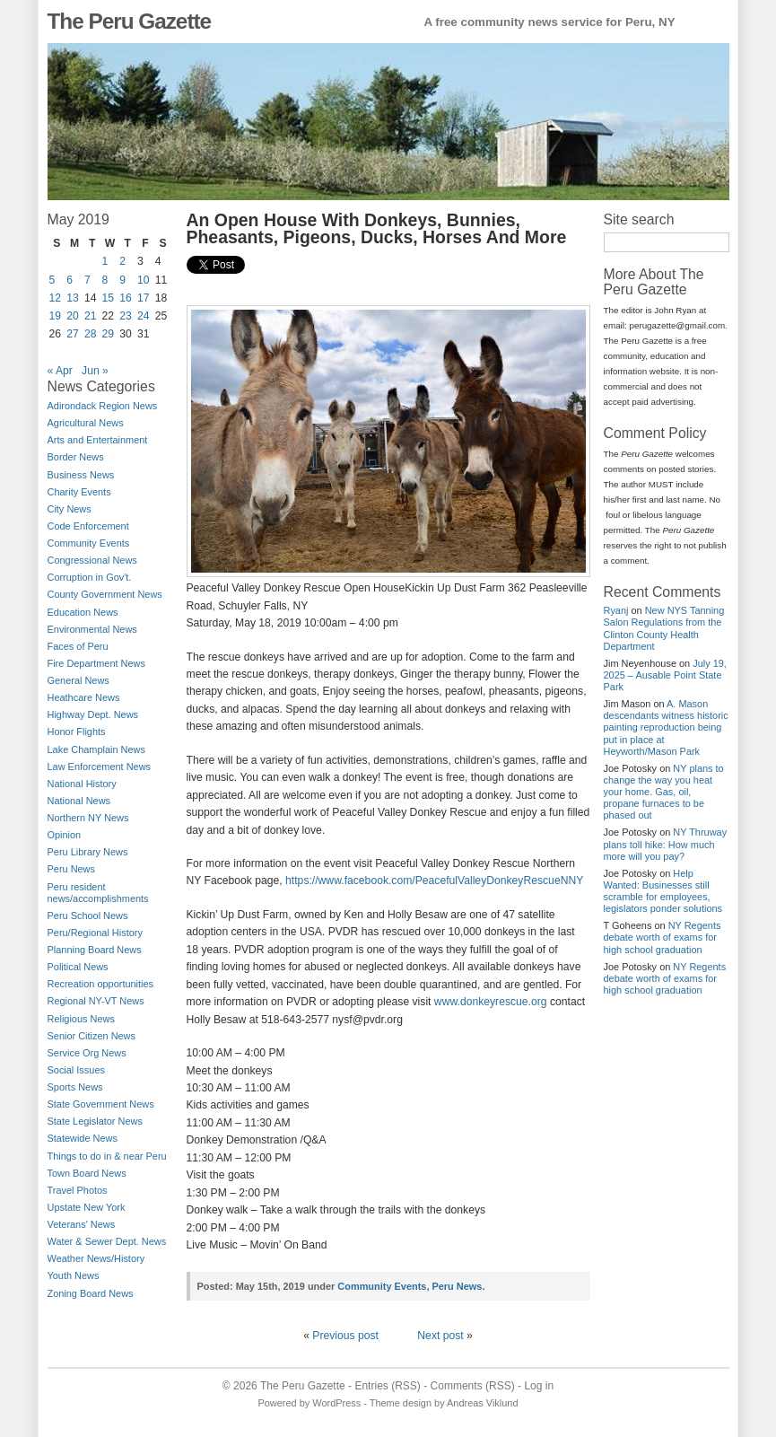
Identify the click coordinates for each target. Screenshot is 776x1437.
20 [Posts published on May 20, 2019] (72, 316)
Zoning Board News (91, 1293)
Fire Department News (96, 663)
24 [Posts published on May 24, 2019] (143, 316)
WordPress (336, 1403)
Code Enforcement (88, 526)
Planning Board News (95, 949)
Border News (76, 456)
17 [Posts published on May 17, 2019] (143, 298)
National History (82, 783)
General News (78, 680)
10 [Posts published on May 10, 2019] (143, 280)
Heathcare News (84, 697)
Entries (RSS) (387, 1386)
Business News (81, 474)
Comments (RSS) (473, 1386)
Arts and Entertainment (98, 439)
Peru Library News (88, 851)
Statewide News (83, 1138)
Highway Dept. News (93, 714)
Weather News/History (96, 1258)
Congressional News (92, 560)
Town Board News (87, 1173)
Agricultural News (86, 422)
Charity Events (79, 491)
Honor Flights (77, 731)
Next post (440, 1335)
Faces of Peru (78, 646)
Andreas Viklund (482, 1403)
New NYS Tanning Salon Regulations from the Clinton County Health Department (664, 628)
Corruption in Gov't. (90, 577)
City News (70, 509)
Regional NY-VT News (96, 1000)
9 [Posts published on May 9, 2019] (122, 280)
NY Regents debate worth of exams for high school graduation (662, 937)
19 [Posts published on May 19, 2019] (55, 316)
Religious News (81, 1018)
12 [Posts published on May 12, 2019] (55, 298)
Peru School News (88, 915)
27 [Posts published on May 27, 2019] (72, 334)
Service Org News (87, 1052)
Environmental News (92, 629)
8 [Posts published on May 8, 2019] (105, 280)
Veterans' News (82, 1224)
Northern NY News (88, 817)
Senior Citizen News (91, 1035)
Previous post (345, 1335)
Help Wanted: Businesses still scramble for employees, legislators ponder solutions (663, 891)
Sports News (75, 1087)
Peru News (72, 868)
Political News (78, 966)
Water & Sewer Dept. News (107, 1241)
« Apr (60, 370)
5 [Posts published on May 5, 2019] (52, 280)
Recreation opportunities (101, 983)
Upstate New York (87, 1207)
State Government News (101, 1104)
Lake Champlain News (96, 749)
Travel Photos (78, 1190)
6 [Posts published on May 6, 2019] (69, 280)
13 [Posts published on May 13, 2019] (72, 298)
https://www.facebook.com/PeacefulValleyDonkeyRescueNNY (434, 880)
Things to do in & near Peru (107, 1156)
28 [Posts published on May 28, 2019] (90, 334)
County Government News (105, 594)
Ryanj (616, 610)
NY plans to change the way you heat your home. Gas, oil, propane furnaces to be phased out (664, 792)
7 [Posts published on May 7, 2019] (87, 280)
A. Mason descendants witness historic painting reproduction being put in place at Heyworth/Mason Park (666, 727)
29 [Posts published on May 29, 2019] (108, 334)
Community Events (89, 543)
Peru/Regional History (95, 932)
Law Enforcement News (100, 766)
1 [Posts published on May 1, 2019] (105, 261)
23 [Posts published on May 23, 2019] (125, 316)
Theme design (401, 1403)
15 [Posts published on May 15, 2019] (108, 298)
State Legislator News (95, 1121)
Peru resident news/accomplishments (98, 892)
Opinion (65, 834)
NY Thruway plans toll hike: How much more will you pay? (666, 844)
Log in (539, 1386)
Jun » (95, 370)
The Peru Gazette (130, 21)
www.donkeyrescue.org (490, 1001)
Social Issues (76, 1070)
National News (79, 800)
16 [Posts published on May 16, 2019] (125, 298)
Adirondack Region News (103, 405)
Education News (83, 612)
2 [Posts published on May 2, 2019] (122, 261)
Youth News (74, 1275)
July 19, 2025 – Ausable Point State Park (665, 675)
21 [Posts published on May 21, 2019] (90, 316)
